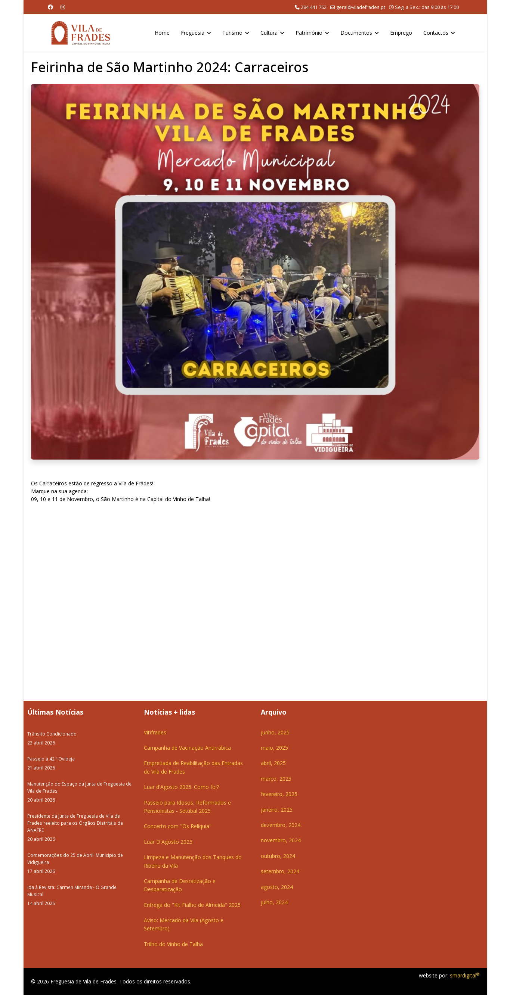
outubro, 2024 (278, 855)
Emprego (401, 32)
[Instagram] (63, 6)
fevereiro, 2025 (279, 793)
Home (162, 32)
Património (309, 32)
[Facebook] (50, 6)
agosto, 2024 (277, 886)
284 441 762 (314, 7)
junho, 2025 (275, 732)
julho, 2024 (274, 902)
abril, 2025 (273, 763)
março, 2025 (276, 778)
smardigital (464, 975)
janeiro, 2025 (277, 809)
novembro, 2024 (281, 840)
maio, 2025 (274, 747)
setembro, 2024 (280, 871)
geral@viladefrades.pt (360, 7)
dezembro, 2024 (280, 824)
